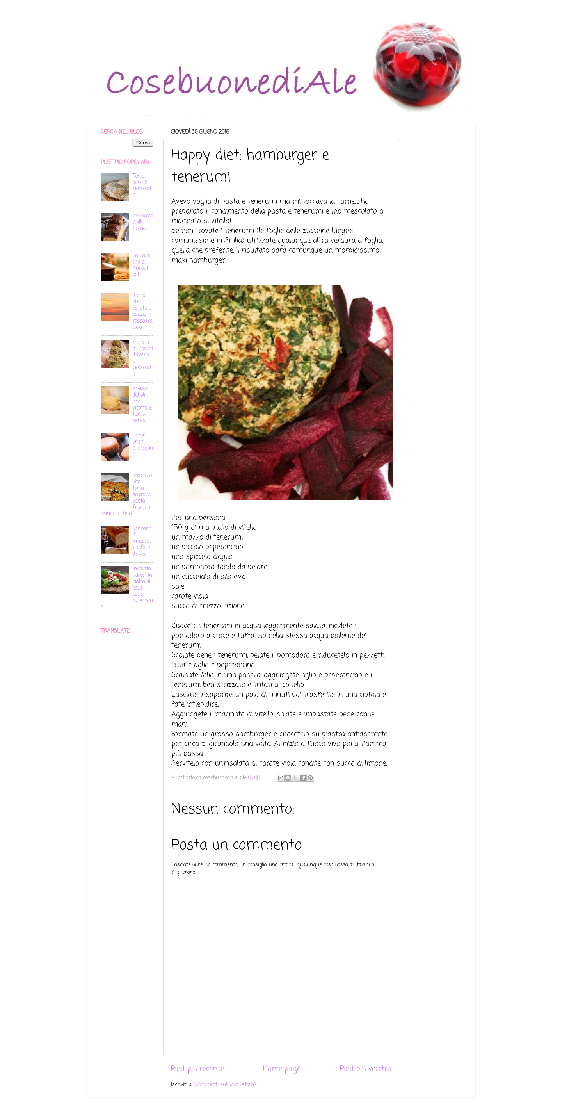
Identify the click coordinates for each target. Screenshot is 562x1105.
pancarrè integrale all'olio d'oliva (142, 541)
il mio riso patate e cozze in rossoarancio (143, 312)
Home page (282, 1069)
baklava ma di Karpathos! (142, 265)
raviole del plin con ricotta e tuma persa (142, 405)
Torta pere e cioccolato (142, 186)
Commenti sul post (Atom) (225, 1085)
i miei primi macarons (143, 445)
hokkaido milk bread (143, 222)
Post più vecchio (365, 1069)
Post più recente (197, 1069)
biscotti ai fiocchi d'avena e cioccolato (143, 358)
